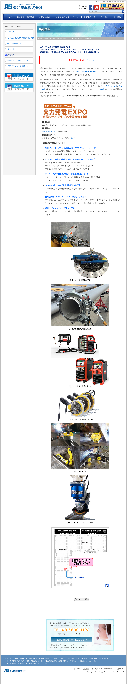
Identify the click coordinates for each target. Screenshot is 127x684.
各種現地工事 (65, 658)
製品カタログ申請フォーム (18, 60)
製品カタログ (42, 663)
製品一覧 (8, 658)
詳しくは (90, 60)
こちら (71, 138)
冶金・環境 (75, 658)
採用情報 (117, 17)
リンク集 (10, 49)
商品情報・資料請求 (25, 17)
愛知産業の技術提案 (12, 661)
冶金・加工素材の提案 (49, 661)
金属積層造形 (103, 658)
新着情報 (32, 663)
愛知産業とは (63, 661)
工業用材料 (93, 658)
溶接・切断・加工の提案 (30, 661)
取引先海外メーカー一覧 (87, 661)
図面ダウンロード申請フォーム (19, 66)
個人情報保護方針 (14, 44)
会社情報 (104, 17)
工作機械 (84, 658)
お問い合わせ (45, 17)
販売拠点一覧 (89, 17)
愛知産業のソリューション (67, 17)
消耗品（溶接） (44, 658)
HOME (9, 17)
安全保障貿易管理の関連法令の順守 (20, 38)
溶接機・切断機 (18, 658)
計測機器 (55, 658)
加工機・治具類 (31, 658)
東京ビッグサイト (48, 132)
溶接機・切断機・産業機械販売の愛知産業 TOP (54, 38)
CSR (6, 663)
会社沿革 (73, 661)
